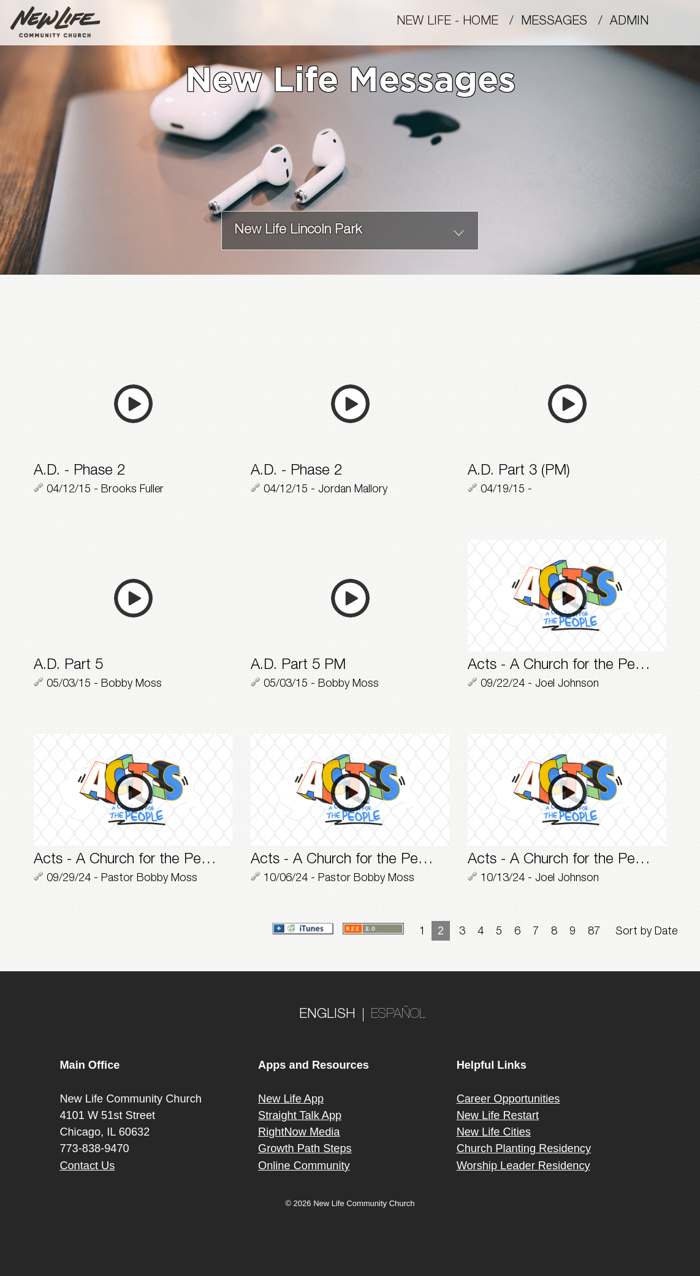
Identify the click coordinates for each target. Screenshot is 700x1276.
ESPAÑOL (398, 1015)
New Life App (291, 1099)
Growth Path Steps (305, 1148)
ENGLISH (327, 1015)
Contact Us (87, 1165)
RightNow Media (299, 1132)
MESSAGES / (565, 22)
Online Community (304, 1165)
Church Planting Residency (524, 1148)
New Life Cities (494, 1132)
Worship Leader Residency (523, 1165)
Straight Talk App (299, 1115)
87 (594, 932)
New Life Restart (498, 1115)
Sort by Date (646, 932)
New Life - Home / (459, 22)
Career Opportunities (508, 1099)
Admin (635, 22)
